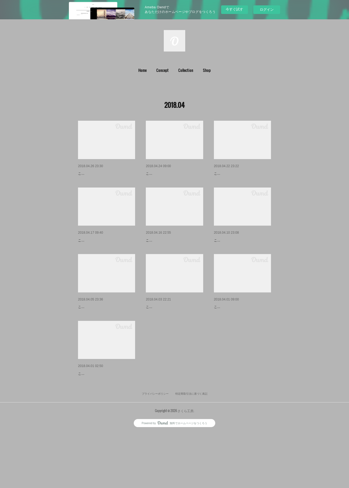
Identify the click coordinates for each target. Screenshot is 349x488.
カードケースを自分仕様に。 (102, 254)
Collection (185, 70)
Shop (207, 70)
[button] (142, 70)
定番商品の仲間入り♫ (164, 173)
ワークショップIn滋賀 (96, 415)
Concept (162, 70)
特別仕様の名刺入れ (95, 335)
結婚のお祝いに (91, 173)
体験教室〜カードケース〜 (236, 335)
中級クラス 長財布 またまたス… (173, 254)
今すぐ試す (234, 9)
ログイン (267, 10)
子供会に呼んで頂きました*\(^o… (242, 173)
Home (142, 70)
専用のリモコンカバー (232, 254)
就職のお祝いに (159, 335)
